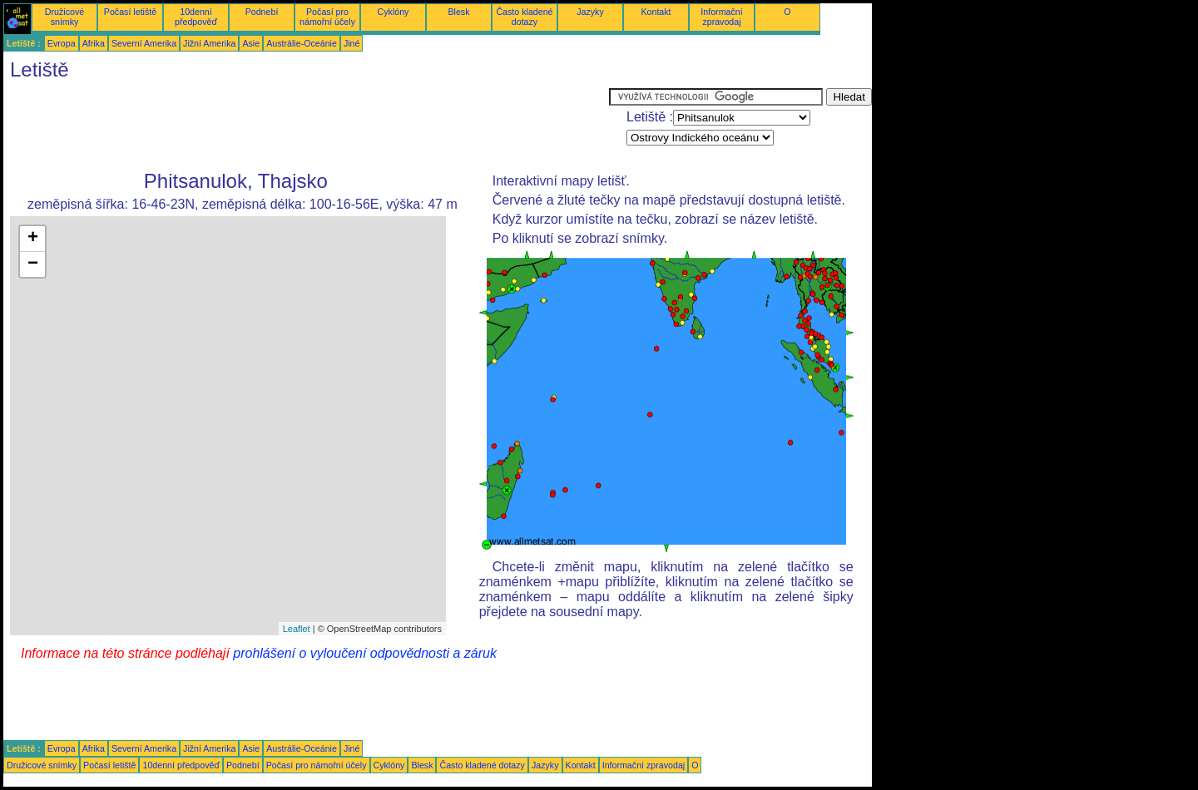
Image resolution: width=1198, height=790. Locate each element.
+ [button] (32, 238)
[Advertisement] (306, 125)
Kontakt (656, 12)
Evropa (61, 43)
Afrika (93, 43)
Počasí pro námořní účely (327, 17)
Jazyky (590, 12)
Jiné (352, 43)
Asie (251, 43)
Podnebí (262, 12)
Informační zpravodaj (721, 17)
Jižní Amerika (209, 43)
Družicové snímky (64, 17)
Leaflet (296, 629)
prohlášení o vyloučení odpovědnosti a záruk (365, 653)
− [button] (32, 264)
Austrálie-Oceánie (301, 43)
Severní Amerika (143, 43)
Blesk (458, 12)
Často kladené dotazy (524, 17)
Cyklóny (393, 12)
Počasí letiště (130, 12)
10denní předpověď (196, 17)
